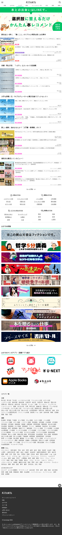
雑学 (54, 472)
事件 (21, 464)
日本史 (33, 454)
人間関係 (24, 458)
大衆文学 (28, 402)
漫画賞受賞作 (40, 436)
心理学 (54, 219)
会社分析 (32, 470)
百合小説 (24, 404)
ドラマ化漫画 (32, 430)
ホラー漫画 (16, 422)
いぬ (50, 454)
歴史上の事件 (44, 454)
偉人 (18, 454)
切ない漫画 (47, 434)
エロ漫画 (56, 428)
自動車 (15, 462)
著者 (2, 474)
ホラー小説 (8, 204)
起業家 (7, 474)
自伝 (37, 462)
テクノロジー (5, 450)
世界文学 (40, 402)
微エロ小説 (24, 410)
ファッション (35, 456)
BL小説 (3, 400)
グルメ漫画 (29, 420)
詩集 (36, 404)
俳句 (57, 410)
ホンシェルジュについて (9, 497)
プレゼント (55, 462)
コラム (31, 460)
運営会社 (4, 512)
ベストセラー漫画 (17, 432)
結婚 (13, 458)
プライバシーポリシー (8, 515)
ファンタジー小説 (22, 199)
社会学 (49, 450)
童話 (6, 414)
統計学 (54, 452)
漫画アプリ (22, 428)
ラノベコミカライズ (7, 440)
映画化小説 (38, 408)
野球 (33, 462)
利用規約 (4, 507)
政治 (22, 452)
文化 (36, 464)
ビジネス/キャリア (7, 468)
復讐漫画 (32, 436)
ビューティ (26, 456)
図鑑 (2, 414)
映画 (8, 460)
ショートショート (6, 406)
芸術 (53, 214)
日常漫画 (10, 424)
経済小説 (17, 404)
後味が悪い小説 (47, 408)
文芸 (47, 5)
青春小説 (46, 402)
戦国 (28, 454)
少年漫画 (53, 199)
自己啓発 (54, 470)
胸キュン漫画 (12, 434)
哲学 (39, 217)
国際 (9, 464)
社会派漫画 (39, 434)
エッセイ (30, 404)
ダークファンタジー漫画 (28, 442)
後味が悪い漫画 (22, 434)
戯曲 (14, 406)
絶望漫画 (54, 434)
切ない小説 (4, 410)
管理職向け (8, 217)
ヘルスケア (51, 456)
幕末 (37, 454)
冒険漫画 (17, 424)
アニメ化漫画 (48, 428)
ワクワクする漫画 (41, 432)
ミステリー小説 (8, 199)
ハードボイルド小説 (24, 400)
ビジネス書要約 (12, 470)
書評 (25, 464)
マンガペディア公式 (17, 444)
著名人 (26, 460)
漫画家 (23, 424)
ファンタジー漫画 (39, 201)
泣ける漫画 (52, 426)
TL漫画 (14, 420)
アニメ (47, 458)
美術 (29, 462)
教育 (9, 458)
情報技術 (16, 472)
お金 (22, 220)
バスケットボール (6, 462)
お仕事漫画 (4, 430)
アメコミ (31, 426)
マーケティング (22, 214)
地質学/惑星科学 (42, 452)
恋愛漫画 (39, 204)
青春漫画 (4, 428)
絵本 (41, 412)
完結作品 (45, 426)
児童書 (56, 412)
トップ (20, 5)
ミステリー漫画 (26, 422)
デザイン (50, 460)
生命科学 (32, 452)
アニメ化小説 (53, 406)
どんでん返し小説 (16, 408)
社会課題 (26, 472)
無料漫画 (29, 428)
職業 (21, 472)
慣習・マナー (40, 458)
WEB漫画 (25, 426)
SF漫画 (9, 420)
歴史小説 (53, 402)
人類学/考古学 (11, 452)
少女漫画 (53, 204)
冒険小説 (45, 406)
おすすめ (12, 5)
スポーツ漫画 (38, 420)
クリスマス (47, 462)
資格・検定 (47, 470)
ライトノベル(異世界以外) (9, 412)
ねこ (20, 456)
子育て (18, 458)
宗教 (39, 219)
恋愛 (33, 458)
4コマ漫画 (18, 426)
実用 (2, 472)
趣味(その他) (22, 462)
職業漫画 (44, 424)
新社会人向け (8, 214)
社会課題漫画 (5, 444)
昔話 (10, 414)
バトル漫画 (39, 199)
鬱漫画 (22, 438)
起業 (8, 220)
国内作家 (21, 402)
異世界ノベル (34, 412)
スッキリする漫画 (21, 430)
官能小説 (10, 404)
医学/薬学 (14, 450)
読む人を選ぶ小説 (14, 410)
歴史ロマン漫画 (43, 440)
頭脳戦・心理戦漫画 (31, 440)
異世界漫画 (36, 424)
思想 (17, 464)
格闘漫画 (38, 426)
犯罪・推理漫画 (12, 428)
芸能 (16, 460)
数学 (18, 452)
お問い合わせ (6, 510)
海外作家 (14, 402)
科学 (53, 217)
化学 (23, 450)
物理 (6, 454)
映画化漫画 (51, 432)
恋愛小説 (22, 201)
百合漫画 (4, 426)
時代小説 (22, 204)
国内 (13, 464)
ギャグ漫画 (21, 420)
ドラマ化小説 (5, 408)
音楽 (12, 460)
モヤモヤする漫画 (29, 432)
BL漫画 (3, 420)
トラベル (14, 456)
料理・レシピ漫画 (6, 438)
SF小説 (8, 201)
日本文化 (30, 464)
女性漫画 (41, 422)
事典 (51, 412)
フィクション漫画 (6, 442)
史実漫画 (52, 440)
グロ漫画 (12, 430)
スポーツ (44, 460)
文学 (10, 454)
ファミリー (43, 456)
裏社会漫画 (40, 442)
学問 (27, 450)
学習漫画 (4, 434)
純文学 (34, 402)
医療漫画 (10, 426)
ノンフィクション (36, 472)
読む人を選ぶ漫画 (6, 436)
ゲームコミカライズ (50, 438)
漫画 (53, 5)
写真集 (21, 460)
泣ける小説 (20, 406)
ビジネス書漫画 (6, 432)
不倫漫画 (25, 436)
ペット (9, 456)
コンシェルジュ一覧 (37, 5)
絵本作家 (46, 412)
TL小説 (14, 400)
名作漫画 (48, 436)
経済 (35, 450)
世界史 (23, 454)
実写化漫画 (31, 434)
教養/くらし (5, 448)
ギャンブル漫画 (50, 442)
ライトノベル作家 (23, 412)
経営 (31, 450)
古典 (26, 406)
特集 (5, 5)
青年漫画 (53, 201)
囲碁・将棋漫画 (19, 440)
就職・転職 (8, 472)
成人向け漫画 (52, 424)
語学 (41, 470)
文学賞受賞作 (33, 410)
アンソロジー (43, 404)
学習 (37, 470)
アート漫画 (16, 442)
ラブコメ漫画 (39, 438)
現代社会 (4, 464)
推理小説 (48, 410)
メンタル (4, 458)
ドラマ (3, 460)
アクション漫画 (38, 428)
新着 (27, 5)
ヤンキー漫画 (29, 438)
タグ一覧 (4, 505)
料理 (29, 458)
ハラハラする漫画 (52, 430)
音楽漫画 (34, 422)
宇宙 (19, 450)
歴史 (39, 214)
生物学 (27, 452)
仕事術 (23, 217)
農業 (2, 454)
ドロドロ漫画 (41, 430)
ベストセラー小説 (28, 408)
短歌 (53, 410)
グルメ (3, 456)
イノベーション (47, 472)
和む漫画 (16, 438)
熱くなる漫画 (17, 436)
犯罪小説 (41, 410)
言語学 (44, 450)
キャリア (4, 470)
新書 (41, 462)
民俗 (40, 464)
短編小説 (38, 406)
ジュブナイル (52, 404)
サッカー (37, 460)
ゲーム (53, 458)
